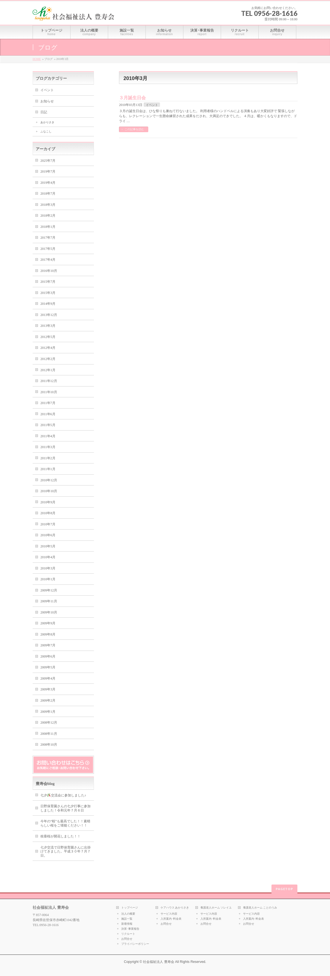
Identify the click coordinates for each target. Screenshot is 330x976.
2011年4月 (47, 436)
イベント (152, 105)
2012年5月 (47, 337)
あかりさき (47, 122)
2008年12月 (48, 722)
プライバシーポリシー (135, 943)
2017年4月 (47, 260)
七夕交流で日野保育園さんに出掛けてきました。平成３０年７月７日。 (65, 851)
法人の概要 (128, 913)
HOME (37, 59)
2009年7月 (47, 645)
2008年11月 (48, 734)
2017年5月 (47, 249)
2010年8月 (47, 513)
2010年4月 (47, 557)
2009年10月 (48, 612)
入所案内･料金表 (171, 918)
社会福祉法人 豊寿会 (158, 962)
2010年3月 (47, 568)
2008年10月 (48, 745)
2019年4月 (47, 183)
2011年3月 (47, 447)
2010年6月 (47, 535)
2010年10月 (48, 491)
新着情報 (126, 923)
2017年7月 (47, 238)
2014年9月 (47, 304)
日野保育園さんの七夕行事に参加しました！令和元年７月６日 (65, 808)
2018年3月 (47, 205)
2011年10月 (48, 392)
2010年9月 (47, 502)
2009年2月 (47, 700)
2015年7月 (47, 282)
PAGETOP (284, 889)
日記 (43, 112)
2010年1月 (47, 579)
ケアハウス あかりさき (175, 907)
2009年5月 (47, 667)
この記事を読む (134, 129)
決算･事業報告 (130, 928)
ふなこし (46, 131)
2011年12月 (48, 381)
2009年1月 (47, 712)
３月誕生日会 (132, 97)
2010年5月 (47, 546)
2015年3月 (47, 293)
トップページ (129, 907)
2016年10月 (48, 271)
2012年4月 (47, 348)
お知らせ (47, 101)
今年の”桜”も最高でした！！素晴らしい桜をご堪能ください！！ (65, 823)
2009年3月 (47, 689)
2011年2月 (47, 458)
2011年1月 (47, 469)
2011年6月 (47, 414)
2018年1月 (47, 227)
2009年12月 (48, 590)
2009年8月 (47, 634)
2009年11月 (48, 601)
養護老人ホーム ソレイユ (216, 907)
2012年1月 (47, 370)
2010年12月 (48, 480)
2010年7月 (47, 524)
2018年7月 (47, 193)
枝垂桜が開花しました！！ (60, 836)
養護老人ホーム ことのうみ (260, 907)
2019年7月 (47, 171)
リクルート (128, 933)
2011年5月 (47, 425)
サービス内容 (169, 913)
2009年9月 (47, 623)
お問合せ (126, 938)
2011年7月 (47, 403)
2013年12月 (48, 315)
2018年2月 (47, 216)
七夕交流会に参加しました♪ (63, 795)
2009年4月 (47, 678)
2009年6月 (47, 656)
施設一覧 (126, 918)
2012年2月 (47, 359)
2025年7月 (47, 161)
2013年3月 (47, 326)
